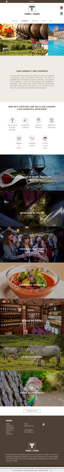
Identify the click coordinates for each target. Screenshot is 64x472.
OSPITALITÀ (35, 21)
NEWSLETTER (29, 426)
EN (34, 3)
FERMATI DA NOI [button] (32, 411)
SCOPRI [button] (32, 181)
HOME (8, 424)
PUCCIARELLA (28, 432)
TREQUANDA (28, 430)
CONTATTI (31, 1)
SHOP (50, 21)
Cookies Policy (43, 470)
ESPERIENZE (24, 21)
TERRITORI (14, 21)
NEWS (43, 21)
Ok (50, 470)
